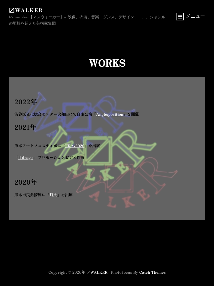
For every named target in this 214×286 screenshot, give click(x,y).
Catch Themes (152, 272)
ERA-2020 (74, 145)
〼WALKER (26, 10)
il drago (25, 157)
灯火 (53, 195)
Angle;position (109, 114)
